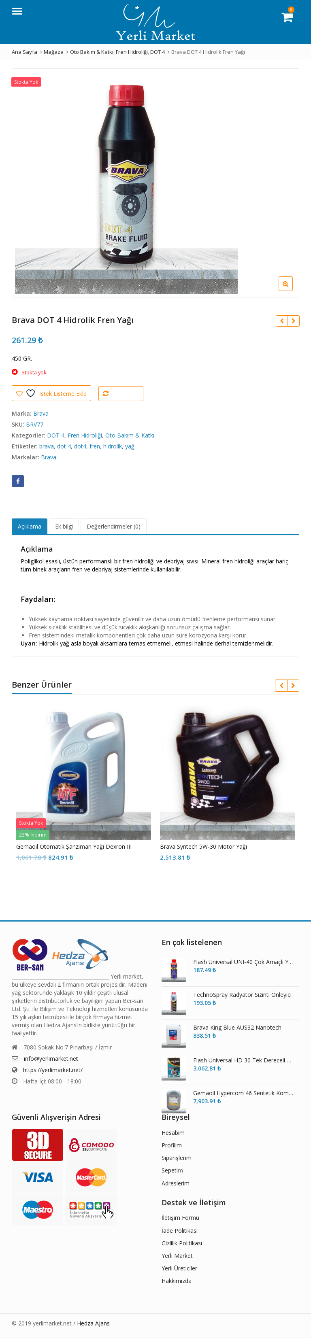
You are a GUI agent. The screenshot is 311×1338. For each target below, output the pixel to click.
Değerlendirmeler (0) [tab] (114, 526)
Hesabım (173, 1132)
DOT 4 (55, 435)
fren (94, 446)
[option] (155, 183)
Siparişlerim (177, 1158)
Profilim (172, 1145)
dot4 (80, 446)
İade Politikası (180, 1230)
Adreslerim (176, 1183)
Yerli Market (177, 1255)
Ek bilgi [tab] (64, 526)
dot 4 (64, 446)
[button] (292, 290)
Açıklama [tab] (29, 526)
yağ (129, 446)
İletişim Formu (180, 1217)
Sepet (169, 1170)
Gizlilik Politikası (182, 1243)
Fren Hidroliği (85, 435)
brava (46, 446)
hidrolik (112, 446)
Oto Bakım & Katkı (129, 435)
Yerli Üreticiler (179, 1268)
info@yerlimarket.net (51, 1058)
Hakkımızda (177, 1281)
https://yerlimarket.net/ (53, 1070)
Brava (41, 413)
